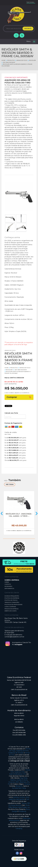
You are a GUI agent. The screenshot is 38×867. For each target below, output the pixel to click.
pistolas (16, 797)
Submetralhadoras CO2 (17, 774)
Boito (28, 809)
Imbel (19, 807)
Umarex (27, 784)
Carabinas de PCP (22, 751)
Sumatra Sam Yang (19, 788)
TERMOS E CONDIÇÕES (12, 602)
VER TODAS (9, 484)
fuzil (27, 799)
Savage (14, 811)
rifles (27, 797)
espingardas (20, 799)
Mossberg (22, 811)
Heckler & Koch (22, 780)
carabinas (12, 799)
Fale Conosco (30, 2)
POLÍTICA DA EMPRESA (12, 598)
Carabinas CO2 (19, 772)
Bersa (15, 807)
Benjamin (19, 786)
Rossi (25, 778)
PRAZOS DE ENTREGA (11, 608)
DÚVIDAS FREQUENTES (12, 596)
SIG (28, 782)
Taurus (23, 803)
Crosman (12, 782)
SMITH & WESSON (17, 378)
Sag (21, 778)
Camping (19, 828)
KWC (17, 782)
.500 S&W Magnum (8, 62)
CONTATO (8, 584)
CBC (28, 803)
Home (3, 60)
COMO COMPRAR (10, 606)
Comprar (19, 397)
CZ (9, 805)
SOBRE (7, 582)
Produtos (10, 60)
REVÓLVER (32, 60)
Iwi (28, 807)
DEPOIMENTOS (9, 588)
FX (9, 784)
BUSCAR (28, 28)
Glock (27, 805)
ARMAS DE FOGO (21, 60)
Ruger (24, 807)
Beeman (23, 782)
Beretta (18, 805)
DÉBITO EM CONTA (11, 611)
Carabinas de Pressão (15, 753)
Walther (13, 780)
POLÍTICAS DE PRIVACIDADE (13, 604)
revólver (22, 797)
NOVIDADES (8, 586)
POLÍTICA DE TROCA (11, 600)
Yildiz (10, 807)
